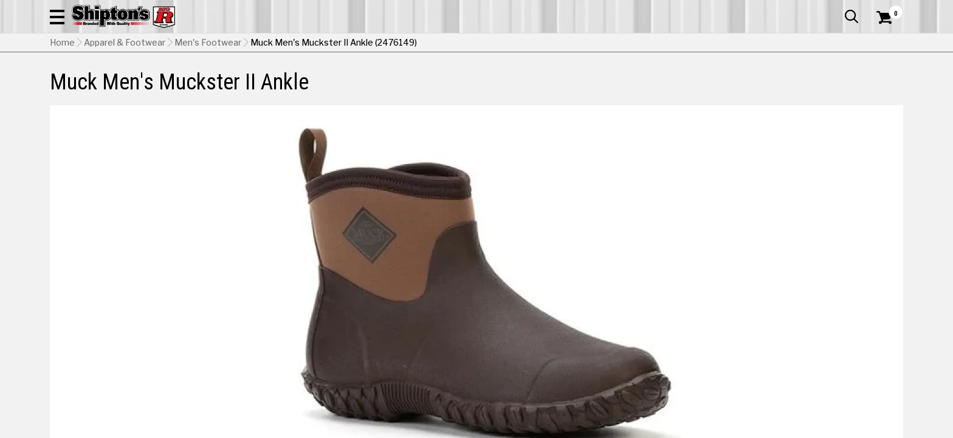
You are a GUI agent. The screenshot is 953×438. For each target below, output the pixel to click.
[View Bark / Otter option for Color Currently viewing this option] (676, 390)
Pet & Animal (717, 81)
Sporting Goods (806, 81)
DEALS (880, 81)
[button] (608, 44)
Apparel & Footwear (103, 81)
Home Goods (424, 81)
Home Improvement (526, 81)
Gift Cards (781, 9)
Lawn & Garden (630, 81)
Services (886, 9)
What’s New (835, 9)
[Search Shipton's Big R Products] (476, 43)
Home (62, 104)
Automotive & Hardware (228, 81)
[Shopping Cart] (882, 44)
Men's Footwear (207, 104)
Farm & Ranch (339, 81)
